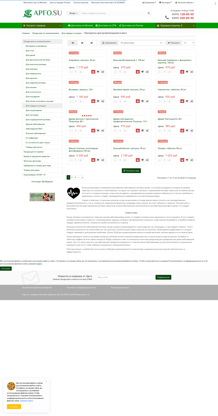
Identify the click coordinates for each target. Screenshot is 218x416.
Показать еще (131, 286)
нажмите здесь (26, 401)
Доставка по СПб (106, 25)
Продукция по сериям (34, 152)
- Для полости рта (32, 92)
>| (82, 293)
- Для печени (30, 87)
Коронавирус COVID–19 (34, 175)
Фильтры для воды (32, 161)
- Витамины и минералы (35, 46)
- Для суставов (31, 115)
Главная (26, 33)
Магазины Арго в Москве (35, 2)
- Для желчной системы (35, 64)
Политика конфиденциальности (81, 403)
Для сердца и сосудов (71, 33)
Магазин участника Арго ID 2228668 (108, 2)
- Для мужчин (30, 78)
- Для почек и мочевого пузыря (38, 101)
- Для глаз (29, 50)
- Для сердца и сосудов (35, 106)
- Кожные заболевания (35, 133)
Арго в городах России (60, 2)
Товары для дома (31, 170)
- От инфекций (31, 138)
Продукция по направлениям (45, 33)
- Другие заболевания (34, 124)
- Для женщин (31, 69)
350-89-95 (183, 18)
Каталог (42, 25)
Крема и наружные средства (37, 156)
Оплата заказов (81, 2)
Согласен (14, 407)
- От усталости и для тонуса (37, 142)
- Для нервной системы (35, 83)
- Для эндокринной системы (37, 119)
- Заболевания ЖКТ (33, 129)
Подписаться (163, 393)
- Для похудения (32, 96)
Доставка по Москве (80, 25)
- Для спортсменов (33, 110)
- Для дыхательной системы (37, 60)
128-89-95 (183, 14)
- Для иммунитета (32, 73)
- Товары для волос (33, 147)
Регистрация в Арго (120, 403)
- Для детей (29, 55)
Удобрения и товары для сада (37, 165)
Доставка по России (131, 25)
